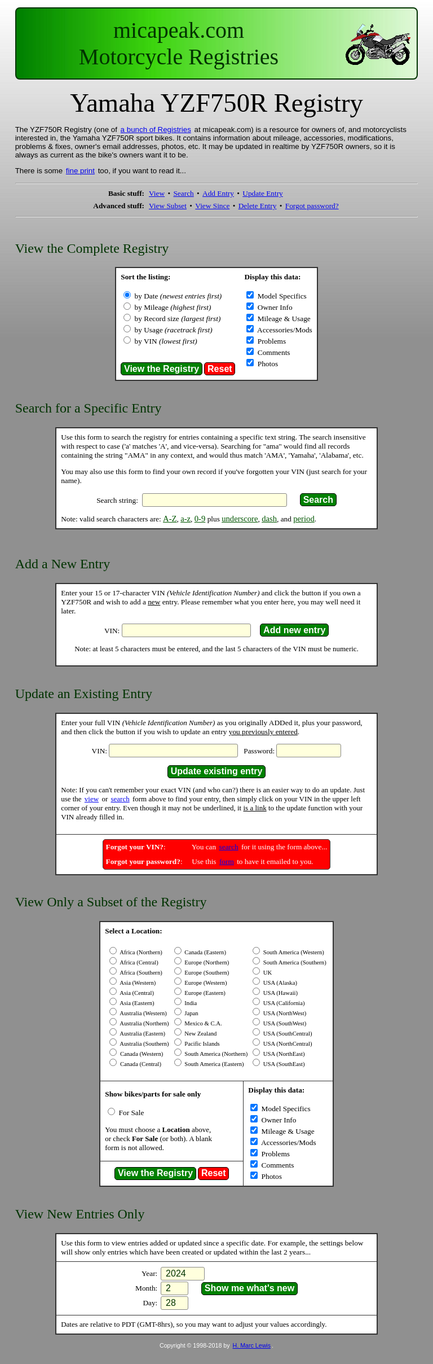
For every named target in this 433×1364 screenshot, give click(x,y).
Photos (266, 363)
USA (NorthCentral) (287, 1044)
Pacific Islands (201, 1044)
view (92, 799)
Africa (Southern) (140, 973)
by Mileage (173, 307)
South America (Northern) (215, 1054)
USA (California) (283, 1003)
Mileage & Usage (282, 318)
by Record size (178, 318)
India (190, 1003)
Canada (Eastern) (204, 952)
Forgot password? (312, 205)
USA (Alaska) (279, 983)
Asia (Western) (137, 983)
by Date (178, 296)
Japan (190, 1013)
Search (183, 193)
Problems (270, 341)
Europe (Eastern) (204, 993)
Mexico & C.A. (202, 1023)
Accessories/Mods (283, 330)
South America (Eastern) (213, 1064)
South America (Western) (293, 952)
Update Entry (262, 193)
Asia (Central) (136, 993)
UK (267, 973)
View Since (212, 205)
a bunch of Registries (156, 129)
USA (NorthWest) (284, 1013)
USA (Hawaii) (280, 993)
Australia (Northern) (143, 1023)
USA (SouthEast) (283, 1064)
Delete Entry (257, 205)
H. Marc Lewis (252, 1345)
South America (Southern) (294, 962)
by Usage (174, 330)
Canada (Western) (140, 1054)
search (120, 799)
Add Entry (218, 193)
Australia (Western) (142, 1013)
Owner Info (273, 307)
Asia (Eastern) (136, 1003)
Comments (272, 352)
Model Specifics (280, 296)
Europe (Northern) (206, 962)
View (157, 193)
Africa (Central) (138, 962)
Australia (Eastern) (141, 1033)
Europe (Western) (205, 983)
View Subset (168, 205)
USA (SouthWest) (284, 1023)
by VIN (166, 341)
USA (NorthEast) (283, 1054)
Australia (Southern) (143, 1044)
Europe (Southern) (206, 973)
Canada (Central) (139, 1064)
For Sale (130, 1112)
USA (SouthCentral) (287, 1033)
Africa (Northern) (140, 952)
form (226, 861)
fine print (80, 170)
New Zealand (200, 1033)
